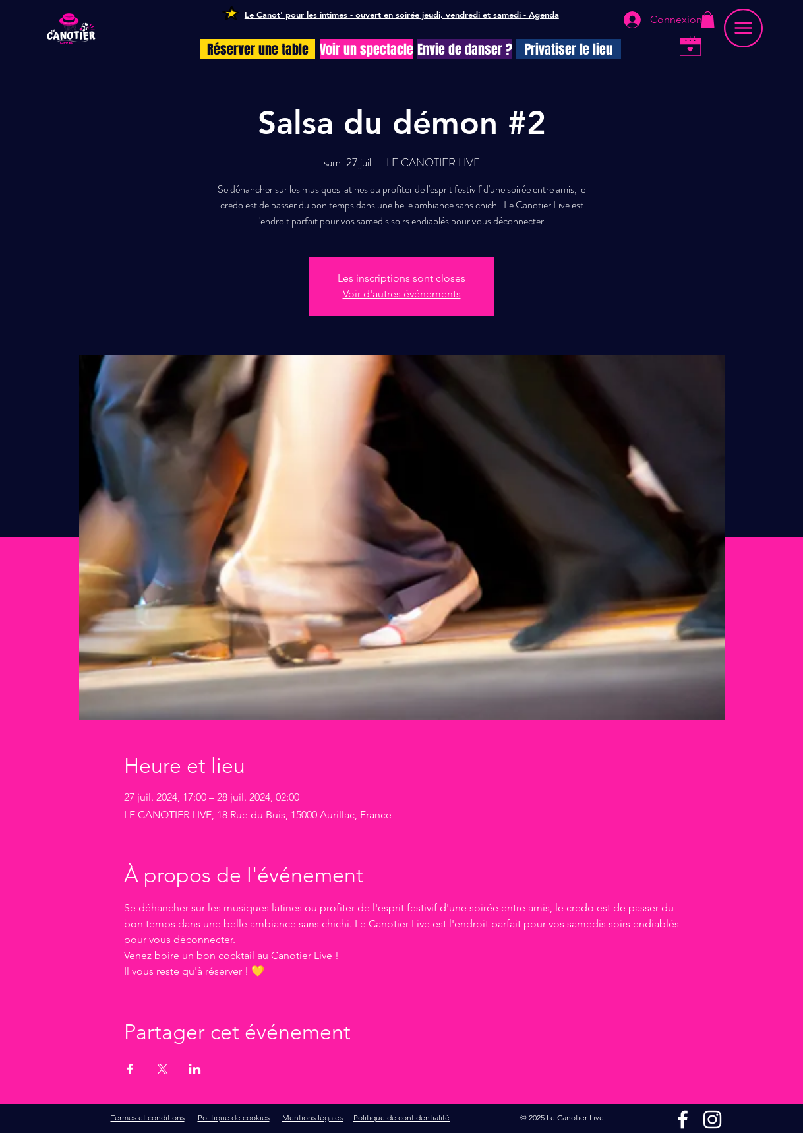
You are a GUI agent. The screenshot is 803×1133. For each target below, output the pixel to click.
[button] (708, 19)
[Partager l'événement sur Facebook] (130, 1069)
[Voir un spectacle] (366, 49)
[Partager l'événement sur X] (162, 1069)
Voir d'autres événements (402, 294)
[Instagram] (712, 1119)
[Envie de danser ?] (464, 49)
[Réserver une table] (257, 49)
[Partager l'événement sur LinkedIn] (195, 1069)
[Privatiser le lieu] (568, 49)
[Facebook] (682, 1119)
